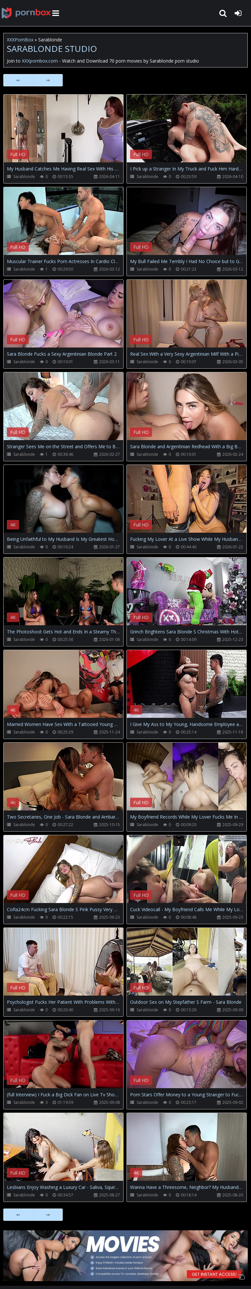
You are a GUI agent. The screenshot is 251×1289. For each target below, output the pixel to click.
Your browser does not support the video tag (72, 133)
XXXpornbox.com (26, 13)
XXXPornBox (20, 40)
